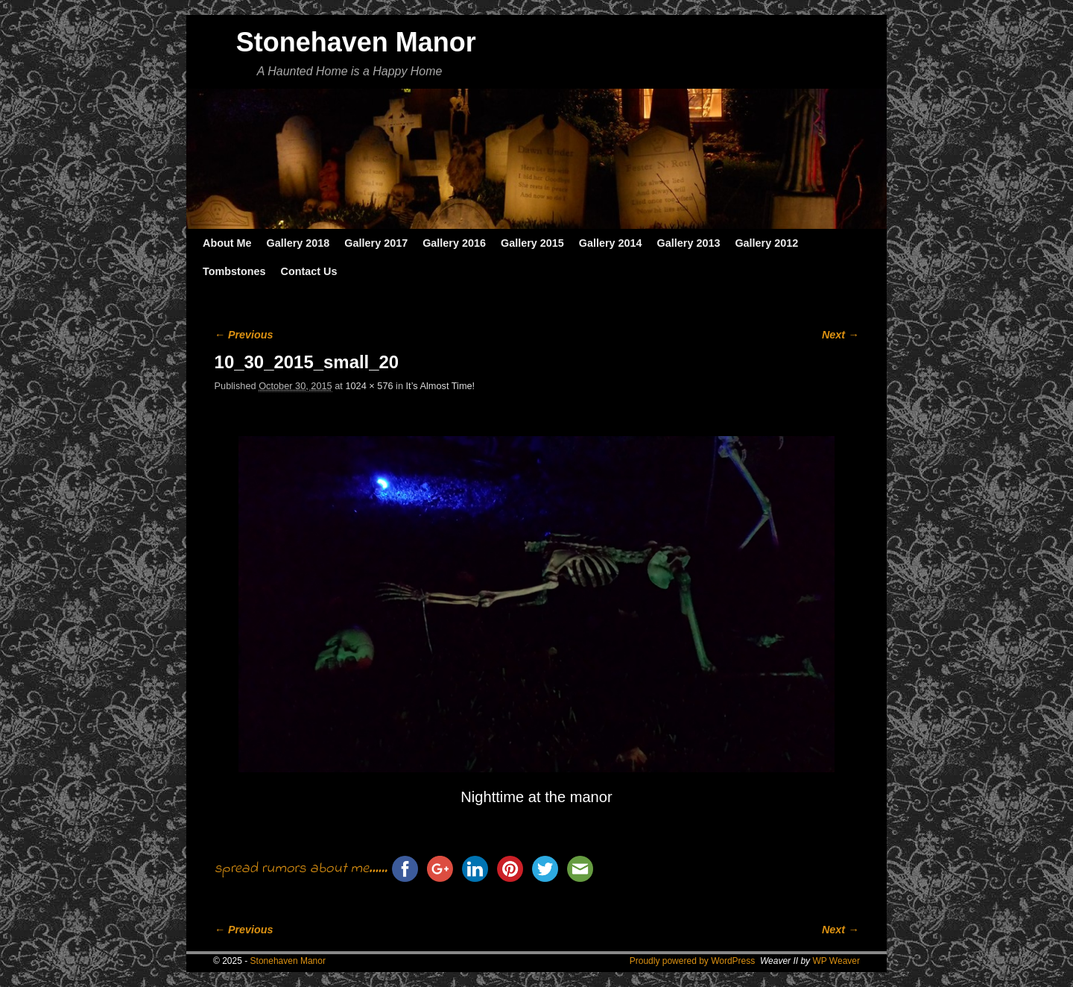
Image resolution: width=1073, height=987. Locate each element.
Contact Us (308, 271)
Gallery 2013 (689, 243)
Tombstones (234, 271)
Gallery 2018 (298, 243)
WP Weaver (836, 961)
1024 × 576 (369, 385)
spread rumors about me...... (301, 869)
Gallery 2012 (766, 243)
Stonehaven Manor (356, 42)
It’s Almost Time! (440, 385)
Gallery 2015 (532, 243)
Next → (840, 335)
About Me (227, 243)
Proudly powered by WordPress (693, 961)
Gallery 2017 (376, 243)
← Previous (244, 335)
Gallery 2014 (610, 243)
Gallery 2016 (454, 243)
